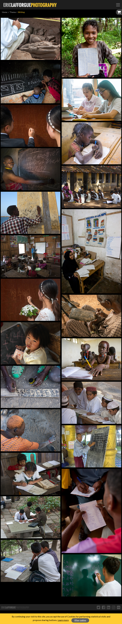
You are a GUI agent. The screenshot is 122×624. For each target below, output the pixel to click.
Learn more (63, 620)
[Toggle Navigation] (118, 5)
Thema (12, 12)
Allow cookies (80, 620)
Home (4, 12)
